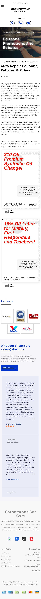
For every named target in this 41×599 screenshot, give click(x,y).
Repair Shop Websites (26, 582)
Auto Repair (6, 556)
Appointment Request (10, 566)
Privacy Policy (31, 584)
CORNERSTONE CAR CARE (13, 32)
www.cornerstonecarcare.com (28, 192)
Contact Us (6, 563)
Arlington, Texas (12, 442)
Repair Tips (6, 559)
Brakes (9, 439)
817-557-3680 (32, 113)
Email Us (36, 570)
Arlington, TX (11, 492)
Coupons (7, 35)
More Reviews (9, 368)
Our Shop (29, 32)
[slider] (10, 426)
